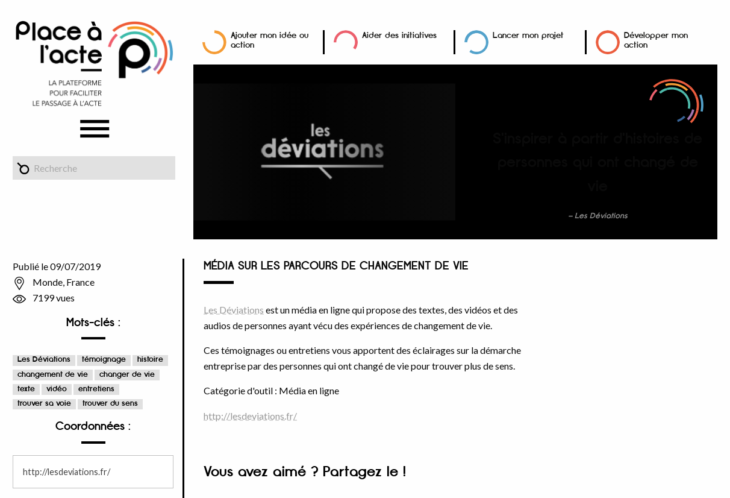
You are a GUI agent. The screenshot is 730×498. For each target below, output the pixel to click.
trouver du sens (110, 403)
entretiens (96, 389)
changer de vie (127, 374)
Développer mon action (656, 40)
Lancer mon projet (528, 35)
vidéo (56, 389)
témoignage (104, 359)
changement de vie (52, 374)
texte (26, 389)
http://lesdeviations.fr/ (66, 472)
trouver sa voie (44, 403)
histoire (150, 359)
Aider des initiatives (399, 35)
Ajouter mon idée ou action (269, 40)
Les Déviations (43, 359)
